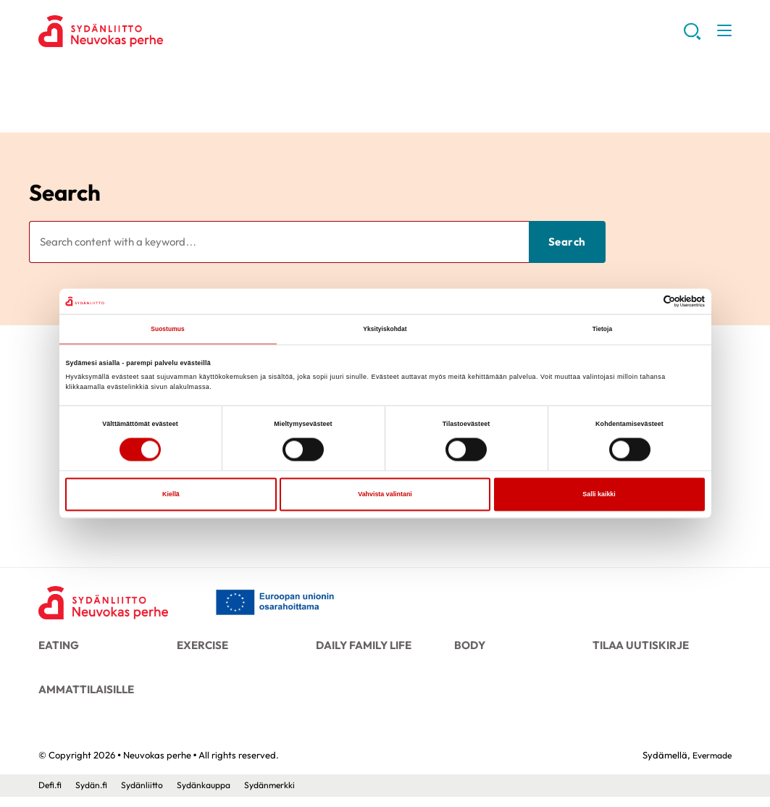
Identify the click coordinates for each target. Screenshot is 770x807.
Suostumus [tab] (167, 329)
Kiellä (171, 495)
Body (469, 646)
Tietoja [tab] (602, 329)
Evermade (709, 765)
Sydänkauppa (212, 794)
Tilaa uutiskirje (637, 646)
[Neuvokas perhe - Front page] (107, 603)
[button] (691, 36)
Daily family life (362, 646)
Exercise (201, 646)
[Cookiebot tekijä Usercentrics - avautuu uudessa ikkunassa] (641, 300)
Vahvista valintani (385, 495)
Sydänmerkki (283, 794)
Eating (57, 646)
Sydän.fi (94, 794)
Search (65, 192)
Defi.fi (50, 794)
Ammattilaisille (83, 695)
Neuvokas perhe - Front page (154, 33)
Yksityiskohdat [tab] (384, 329)
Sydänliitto (147, 794)
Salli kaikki (598, 495)
